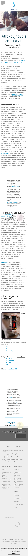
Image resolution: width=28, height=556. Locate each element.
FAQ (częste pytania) (6, 485)
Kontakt (16, 509)
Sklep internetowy (18, 482)
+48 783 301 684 (13, 456)
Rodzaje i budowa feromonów (6, 482)
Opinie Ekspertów (18, 479)
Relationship (9, 202)
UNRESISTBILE (10, 361)
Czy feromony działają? (5, 474)
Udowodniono (5, 153)
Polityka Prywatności (18, 497)
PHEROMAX (9, 359)
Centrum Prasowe (18, 503)
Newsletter (16, 501)
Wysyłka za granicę (18, 481)
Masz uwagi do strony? (17, 506)
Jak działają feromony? (4, 477)
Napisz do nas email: (12, 459)
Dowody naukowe (6, 484)
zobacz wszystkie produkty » (11, 369)
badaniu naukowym (17, 94)
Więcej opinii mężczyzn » (10, 422)
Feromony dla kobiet (18, 484)
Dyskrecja (16, 476)
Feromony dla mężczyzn (17, 486)
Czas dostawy (17, 475)
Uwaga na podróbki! (6, 479)
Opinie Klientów (17, 478)
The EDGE (8, 363)
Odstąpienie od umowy (17, 499)
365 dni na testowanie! (16, 470)
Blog (15, 494)
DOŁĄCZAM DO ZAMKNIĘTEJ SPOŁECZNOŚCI (21, 435)
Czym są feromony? (6, 472)
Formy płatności (17, 473)
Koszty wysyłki (17, 472)
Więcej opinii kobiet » (9, 214)
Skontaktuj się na (9, 461)
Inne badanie (4, 262)
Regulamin (16, 495)
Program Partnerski (18, 504)
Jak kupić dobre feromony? (5, 488)
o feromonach (4, 470)
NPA (18, 186)
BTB (7, 347)
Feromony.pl (5, 539)
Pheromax (13, 186)
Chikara (8, 349)
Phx (16, 402)
